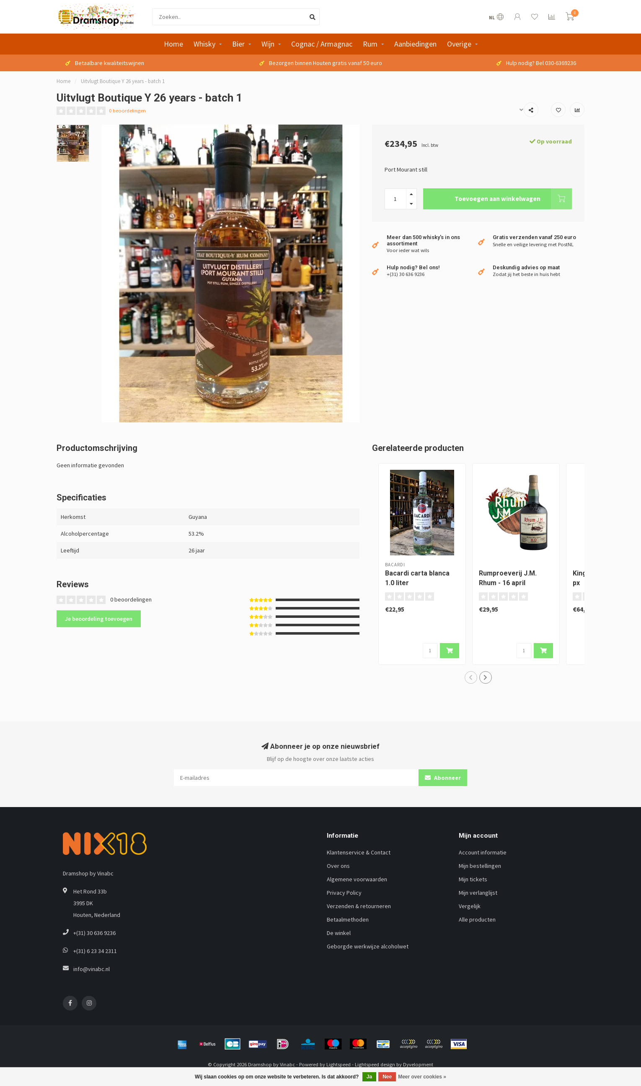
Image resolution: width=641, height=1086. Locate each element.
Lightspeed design (375, 1064)
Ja (369, 1077)
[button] (471, 677)
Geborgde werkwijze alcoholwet (367, 946)
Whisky (204, 44)
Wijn (267, 44)
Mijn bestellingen (480, 866)
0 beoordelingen (127, 110)
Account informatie (483, 852)
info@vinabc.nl (91, 969)
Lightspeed (338, 1064)
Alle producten (477, 919)
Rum (370, 44)
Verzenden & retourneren (359, 906)
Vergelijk (470, 906)
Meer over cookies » (422, 1077)
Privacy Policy (344, 892)
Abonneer (443, 777)
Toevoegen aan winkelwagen (513, 198)
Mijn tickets (473, 879)
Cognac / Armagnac (321, 44)
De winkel (339, 933)
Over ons (338, 866)
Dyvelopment (418, 1064)
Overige (459, 44)
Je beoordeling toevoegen (98, 618)
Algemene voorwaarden (357, 879)
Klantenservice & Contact (358, 852)
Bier (238, 44)
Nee (387, 1077)
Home (173, 44)
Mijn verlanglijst (478, 892)
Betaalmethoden (348, 919)
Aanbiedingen (415, 44)
